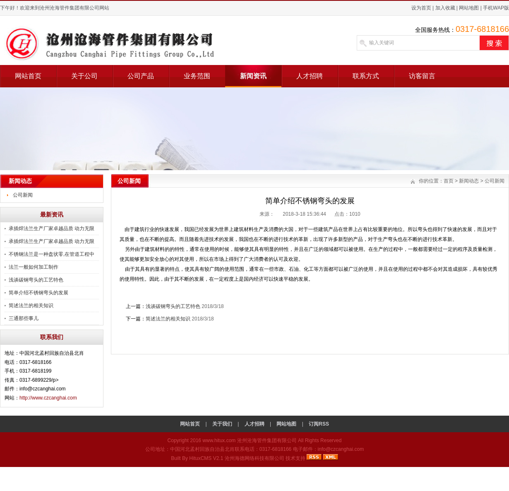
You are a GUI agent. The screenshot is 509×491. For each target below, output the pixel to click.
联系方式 (366, 75)
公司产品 (140, 75)
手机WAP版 (496, 8)
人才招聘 (309, 75)
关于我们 (222, 424)
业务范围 (197, 75)
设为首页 (421, 8)
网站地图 (469, 8)
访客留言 (422, 75)
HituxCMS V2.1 (206, 458)
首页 (449, 181)
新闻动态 (469, 181)
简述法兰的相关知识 (31, 305)
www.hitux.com (218, 440)
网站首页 (28, 75)
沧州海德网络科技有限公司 (254, 458)
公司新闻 (23, 195)
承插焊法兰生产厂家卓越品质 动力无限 (51, 228)
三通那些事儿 (23, 318)
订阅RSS (319, 424)
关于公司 (84, 75)
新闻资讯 (253, 75)
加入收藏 (445, 8)
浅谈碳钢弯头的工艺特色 (36, 280)
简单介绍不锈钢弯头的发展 (38, 293)
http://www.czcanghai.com (48, 398)
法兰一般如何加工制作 (33, 267)
